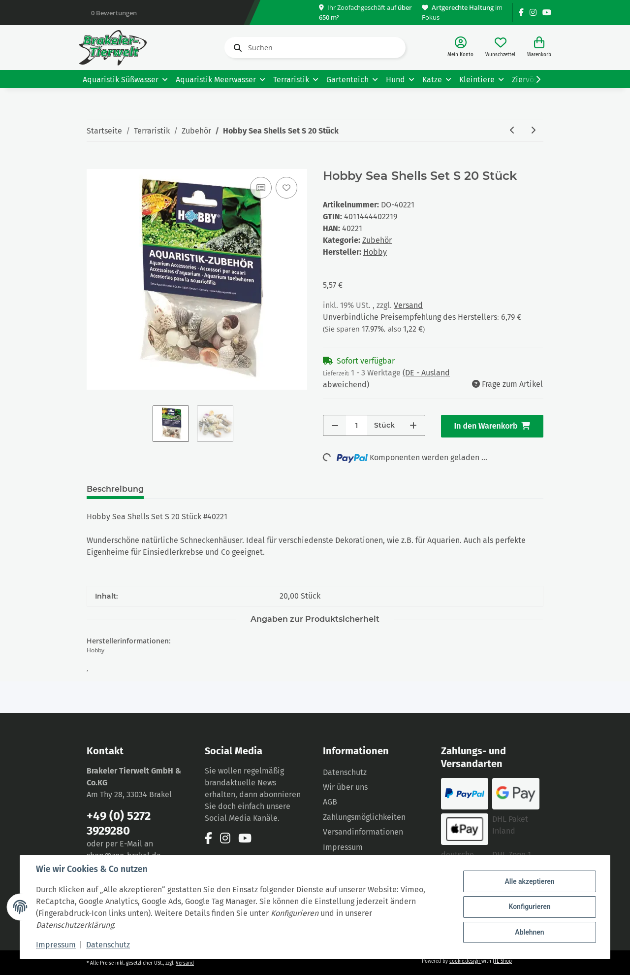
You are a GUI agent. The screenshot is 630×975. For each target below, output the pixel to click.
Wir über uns (345, 787)
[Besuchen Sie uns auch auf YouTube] (546, 12)
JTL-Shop (502, 961)
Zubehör (377, 240)
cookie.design (465, 961)
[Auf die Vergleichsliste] (261, 188)
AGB (330, 802)
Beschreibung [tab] (115, 489)
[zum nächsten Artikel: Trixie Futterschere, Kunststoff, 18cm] (533, 130)
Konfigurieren (529, 906)
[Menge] (356, 425)
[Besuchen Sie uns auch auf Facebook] (521, 12)
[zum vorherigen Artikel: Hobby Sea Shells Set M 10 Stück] (512, 130)
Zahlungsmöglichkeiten (364, 817)
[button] (460, 47)
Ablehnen (529, 932)
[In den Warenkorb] (94, 163)
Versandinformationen (363, 832)
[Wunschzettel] (500, 47)
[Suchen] (315, 47)
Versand (408, 305)
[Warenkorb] (539, 47)
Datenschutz (345, 772)
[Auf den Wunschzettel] (286, 188)
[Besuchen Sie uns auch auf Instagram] (533, 12)
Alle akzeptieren (529, 881)
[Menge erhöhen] (413, 425)
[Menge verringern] (334, 425)
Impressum (343, 847)
